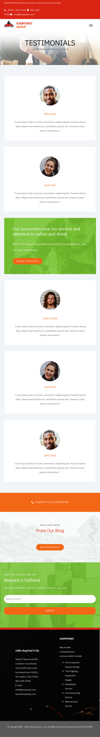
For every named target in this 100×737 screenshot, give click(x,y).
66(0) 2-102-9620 (17, 10)
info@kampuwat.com (24, 14)
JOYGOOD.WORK (85, 726)
